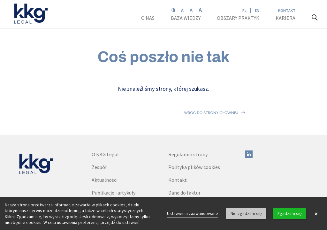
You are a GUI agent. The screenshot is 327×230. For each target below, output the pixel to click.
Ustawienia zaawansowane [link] (192, 213)
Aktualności (105, 152)
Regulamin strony (188, 126)
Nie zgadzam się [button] (246, 213)
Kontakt (286, 10)
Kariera (286, 18)
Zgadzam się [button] (289, 213)
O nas (148, 18)
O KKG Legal (105, 126)
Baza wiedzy (186, 18)
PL (244, 10)
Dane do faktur (184, 164)
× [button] (316, 214)
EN (257, 10)
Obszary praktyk (238, 18)
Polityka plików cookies (194, 139)
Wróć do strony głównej (211, 98)
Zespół (99, 139)
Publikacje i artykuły (113, 164)
